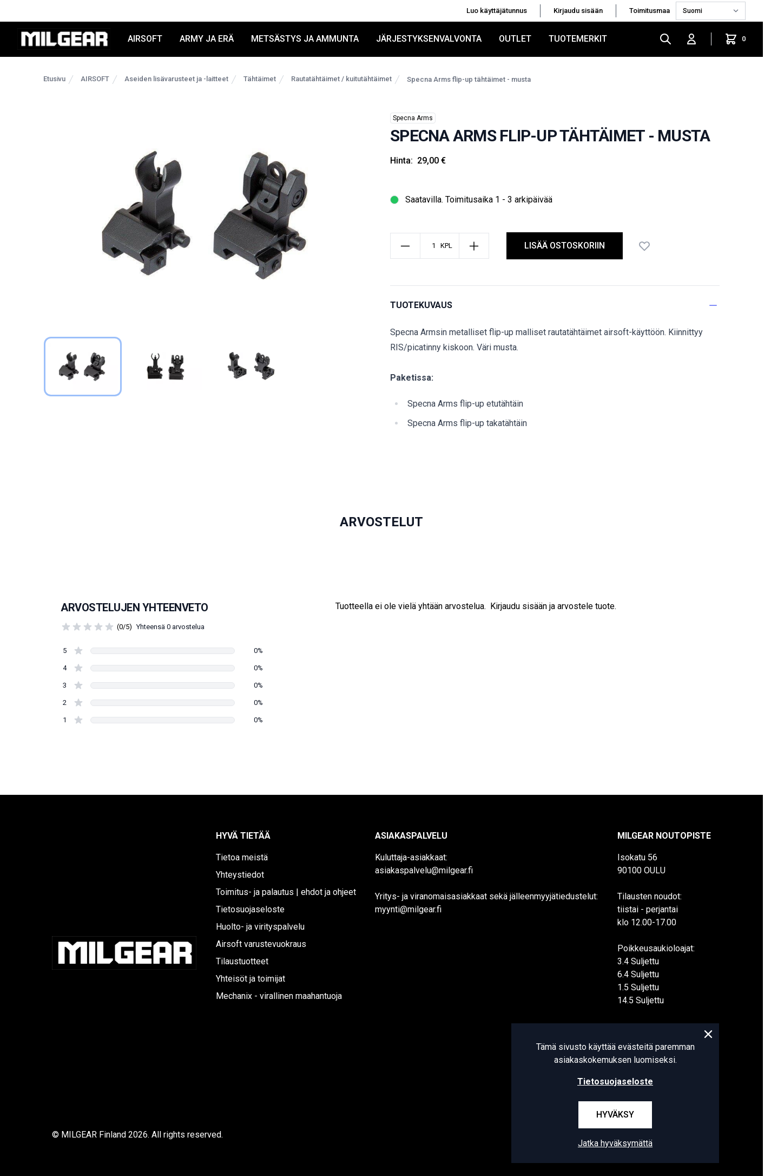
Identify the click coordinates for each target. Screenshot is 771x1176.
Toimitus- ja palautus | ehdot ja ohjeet (286, 892)
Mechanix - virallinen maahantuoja (279, 996)
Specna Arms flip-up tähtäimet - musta (469, 79)
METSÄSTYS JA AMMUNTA (305, 39)
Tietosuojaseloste (250, 909)
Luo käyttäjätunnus (496, 10)
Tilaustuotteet (242, 961)
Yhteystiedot (240, 875)
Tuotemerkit (578, 39)
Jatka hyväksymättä (615, 1143)
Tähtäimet (259, 79)
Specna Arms (413, 118)
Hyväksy (615, 1114)
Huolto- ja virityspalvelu (260, 927)
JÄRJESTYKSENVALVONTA (429, 39)
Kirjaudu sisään (578, 10)
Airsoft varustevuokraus (261, 944)
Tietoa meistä (242, 857)
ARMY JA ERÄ (207, 39)
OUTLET (515, 39)
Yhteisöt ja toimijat (250, 979)
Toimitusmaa (650, 10)
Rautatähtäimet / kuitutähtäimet (341, 79)
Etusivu (54, 79)
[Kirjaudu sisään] (691, 39)
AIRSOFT (145, 39)
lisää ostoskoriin (564, 245)
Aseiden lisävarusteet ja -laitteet (176, 79)
